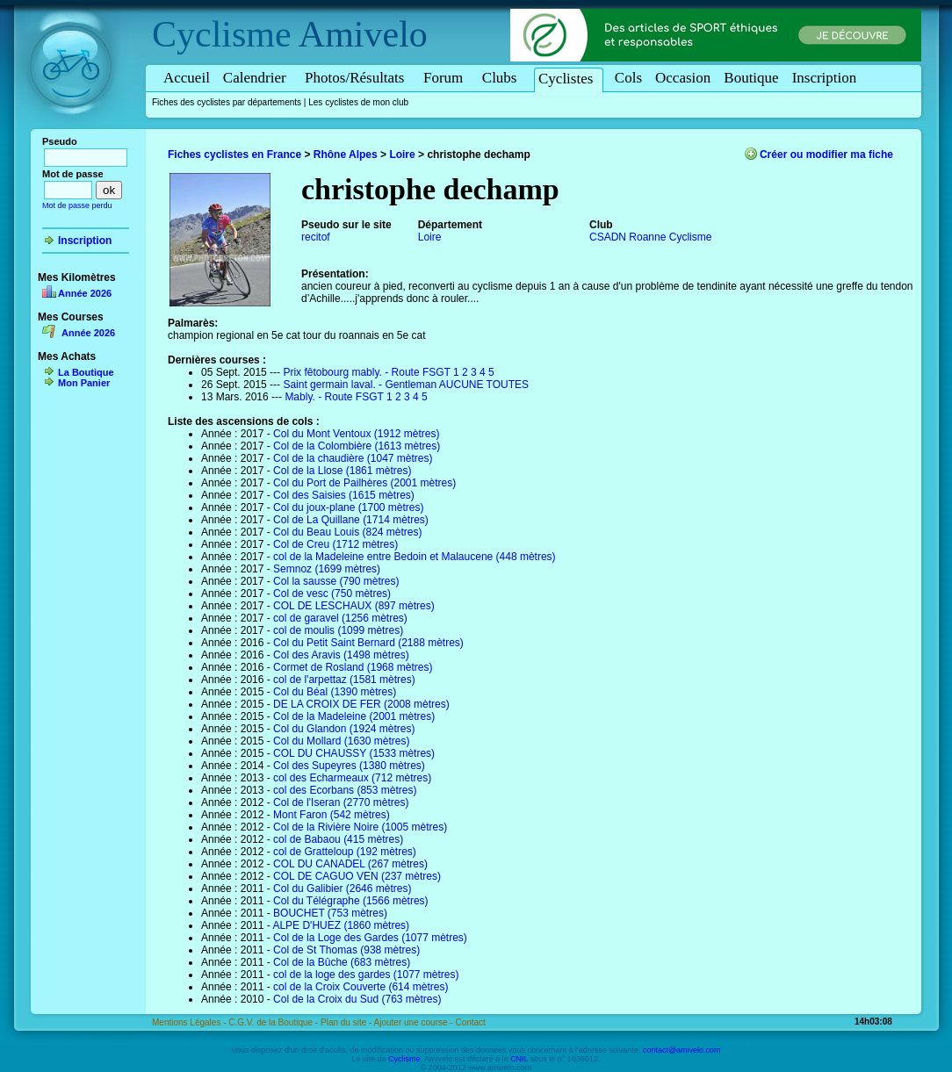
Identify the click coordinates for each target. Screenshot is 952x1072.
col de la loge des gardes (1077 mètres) (365, 974)
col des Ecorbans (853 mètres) (344, 790)
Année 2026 (85, 293)
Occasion (682, 77)
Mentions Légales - (190, 1022)
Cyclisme (222, 34)
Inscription (824, 77)
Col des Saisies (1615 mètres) (344, 495)
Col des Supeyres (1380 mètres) (349, 765)
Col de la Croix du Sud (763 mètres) (357, 999)
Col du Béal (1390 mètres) (334, 692)
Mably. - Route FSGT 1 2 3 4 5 (356, 397)
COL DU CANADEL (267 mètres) (350, 864)
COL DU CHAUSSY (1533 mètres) (354, 753)
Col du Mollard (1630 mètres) (341, 741)
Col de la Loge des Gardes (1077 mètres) (370, 938)
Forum (446, 77)
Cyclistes (568, 78)
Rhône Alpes (346, 154)
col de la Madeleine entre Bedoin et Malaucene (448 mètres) (414, 556)
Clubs (502, 77)
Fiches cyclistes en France (234, 154)
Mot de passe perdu (77, 205)
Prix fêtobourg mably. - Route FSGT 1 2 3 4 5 (388, 372)
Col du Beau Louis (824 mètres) (347, 532)
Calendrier (257, 77)
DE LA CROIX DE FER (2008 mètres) (361, 704)
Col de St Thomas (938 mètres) (346, 950)
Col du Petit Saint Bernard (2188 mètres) (368, 643)
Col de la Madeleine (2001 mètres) (354, 716)
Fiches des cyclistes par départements (226, 102)
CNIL (519, 1058)
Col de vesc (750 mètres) (332, 593)
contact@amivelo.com (682, 1050)
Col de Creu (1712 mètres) (335, 544)
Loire (402, 154)
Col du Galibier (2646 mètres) (342, 888)
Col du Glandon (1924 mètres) (344, 729)
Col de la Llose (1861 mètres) (342, 470)
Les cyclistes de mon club (358, 102)
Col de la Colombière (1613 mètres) (356, 446)
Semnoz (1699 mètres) (326, 569)
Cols (628, 77)
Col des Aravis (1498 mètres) (341, 655)
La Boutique (86, 372)
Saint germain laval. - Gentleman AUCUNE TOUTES (406, 384)
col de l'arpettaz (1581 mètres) (344, 679)
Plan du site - (347, 1022)
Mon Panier (84, 383)
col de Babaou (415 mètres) (338, 839)
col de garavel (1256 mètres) (340, 618)
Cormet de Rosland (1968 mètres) (352, 667)
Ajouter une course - (415, 1022)
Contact (470, 1022)
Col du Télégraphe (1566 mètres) (351, 901)
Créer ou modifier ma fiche (826, 154)
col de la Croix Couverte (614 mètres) (360, 987)
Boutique (751, 77)
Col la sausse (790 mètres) (336, 581)
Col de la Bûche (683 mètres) (341, 962)
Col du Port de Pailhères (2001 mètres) (364, 483)
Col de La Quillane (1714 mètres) (351, 520)
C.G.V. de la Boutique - (274, 1022)
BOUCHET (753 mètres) (330, 913)
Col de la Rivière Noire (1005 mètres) (360, 827)
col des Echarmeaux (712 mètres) (352, 778)
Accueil (186, 77)
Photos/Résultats (357, 77)
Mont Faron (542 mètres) (331, 815)
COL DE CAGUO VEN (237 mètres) (357, 876)
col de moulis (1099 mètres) (338, 630)
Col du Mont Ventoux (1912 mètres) (356, 434)
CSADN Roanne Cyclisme (650, 237)
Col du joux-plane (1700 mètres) (348, 507)
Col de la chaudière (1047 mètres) (352, 458)
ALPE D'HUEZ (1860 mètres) (340, 925)
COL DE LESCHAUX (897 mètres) (354, 606)
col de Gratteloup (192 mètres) (344, 851)
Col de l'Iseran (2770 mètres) (340, 802)
